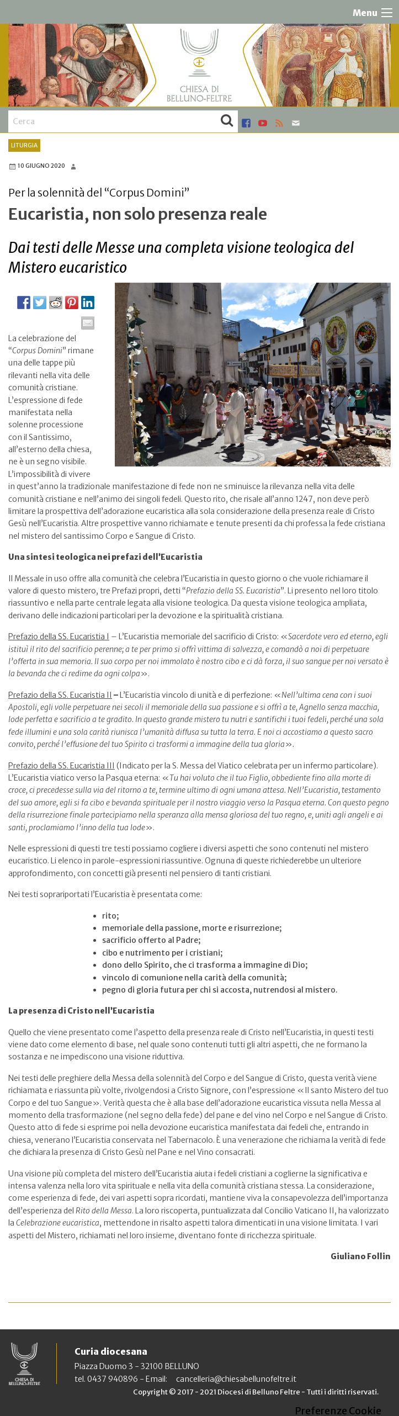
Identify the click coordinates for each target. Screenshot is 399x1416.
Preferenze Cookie (338, 1411)
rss (279, 123)
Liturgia (24, 145)
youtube (262, 123)
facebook (246, 123)
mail (296, 123)
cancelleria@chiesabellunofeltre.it (236, 1379)
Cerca (227, 121)
